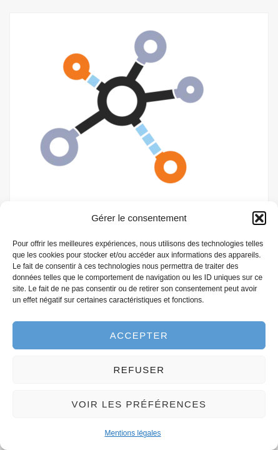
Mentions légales (132, 433)
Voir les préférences (139, 404)
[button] (259, 218)
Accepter (139, 335)
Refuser (138, 369)
